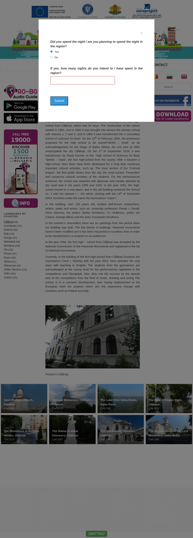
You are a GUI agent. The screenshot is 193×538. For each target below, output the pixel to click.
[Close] (141, 33)
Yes (57, 51)
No (56, 57)
